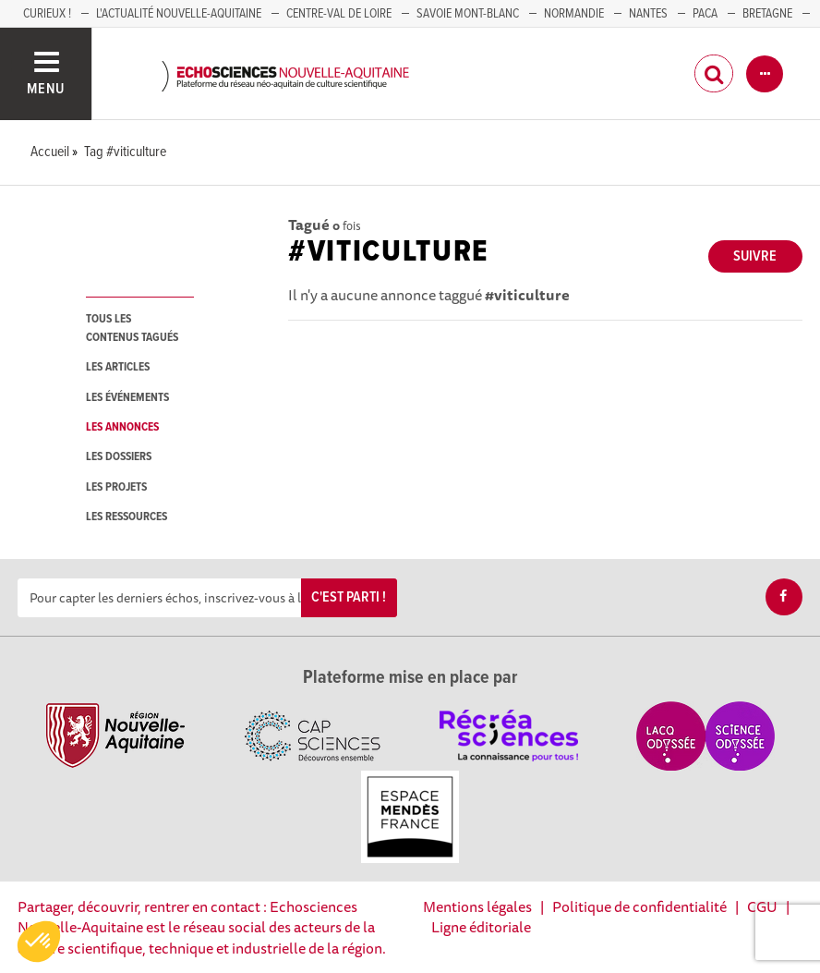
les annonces (122, 427)
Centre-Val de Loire (339, 14)
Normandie (574, 14)
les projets (116, 487)
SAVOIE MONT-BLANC (467, 14)
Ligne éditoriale (481, 927)
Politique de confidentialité (639, 906)
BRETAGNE (767, 14)
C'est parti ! (348, 597)
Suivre (755, 256)
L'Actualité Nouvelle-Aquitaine (178, 14)
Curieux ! (47, 14)
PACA (705, 14)
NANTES (648, 14)
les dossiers (118, 457)
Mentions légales (477, 906)
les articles (118, 367)
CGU (762, 906)
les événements (127, 398)
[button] (39, 941)
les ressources (126, 517)
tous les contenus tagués (132, 328)
